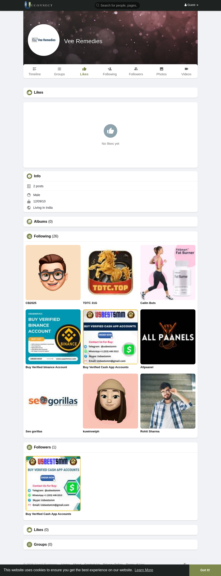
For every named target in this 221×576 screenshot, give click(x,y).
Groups (40, 544)
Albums (40, 221)
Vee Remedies (83, 41)
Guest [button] (191, 5)
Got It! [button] (205, 570)
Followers (42, 447)
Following (42, 236)
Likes (38, 530)
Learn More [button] (144, 570)
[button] (117, 5)
